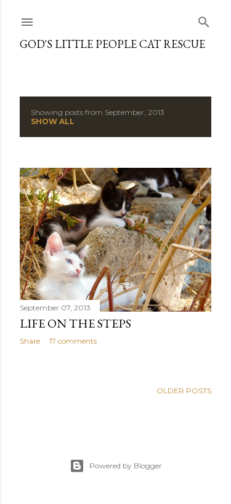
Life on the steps (75, 323)
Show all (53, 121)
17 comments (73, 340)
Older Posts (183, 390)
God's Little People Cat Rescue (112, 44)
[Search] (204, 19)
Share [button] (30, 340)
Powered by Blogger (116, 466)
